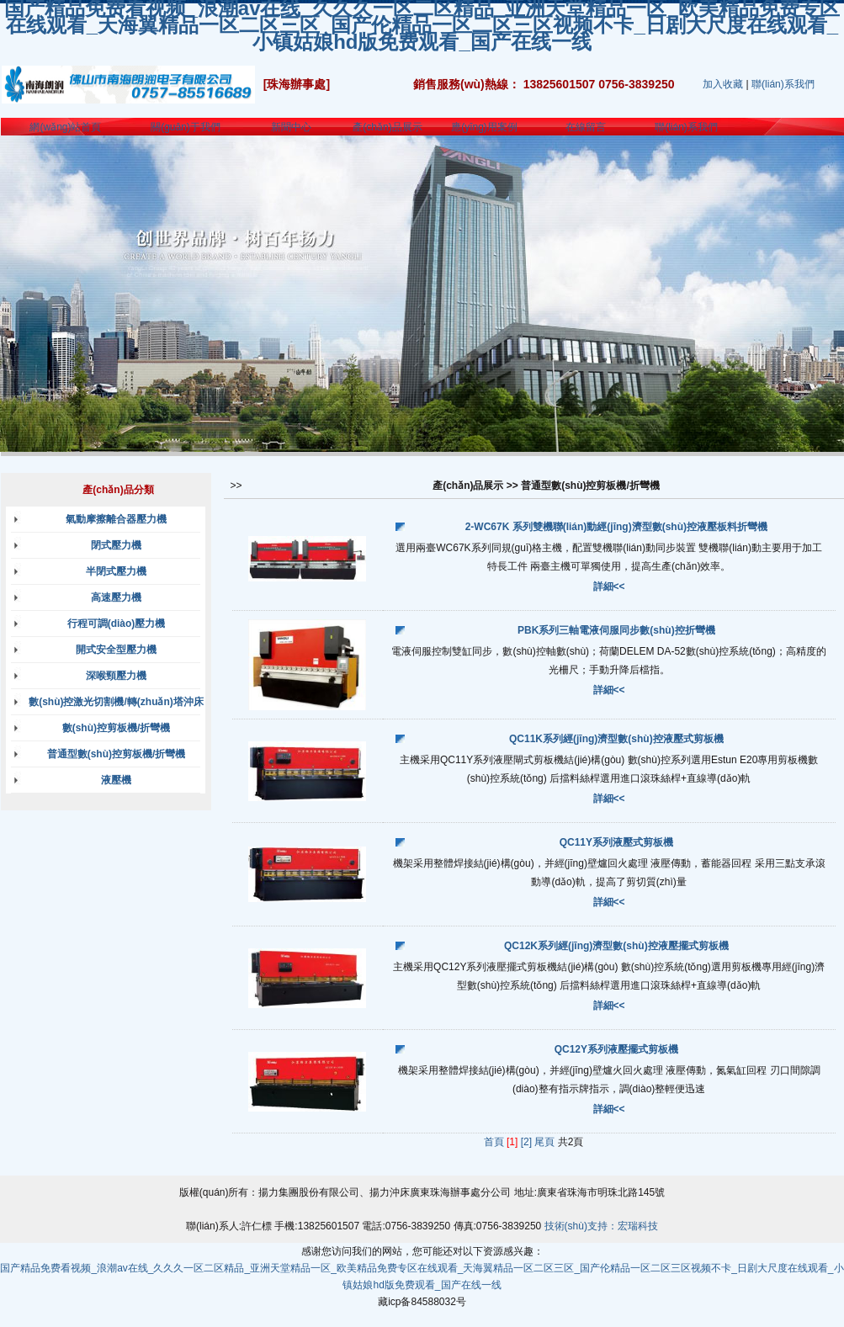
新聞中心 (291, 127)
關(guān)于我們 (185, 127)
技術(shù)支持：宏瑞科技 (601, 1226)
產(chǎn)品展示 (387, 127)
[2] (526, 1142)
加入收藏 (723, 84)
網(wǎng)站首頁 (65, 127)
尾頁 (544, 1142)
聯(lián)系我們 (783, 84)
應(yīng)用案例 (484, 127)
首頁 (494, 1142)
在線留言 (585, 127)
